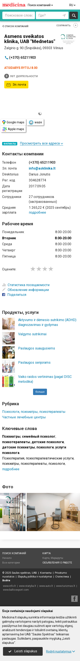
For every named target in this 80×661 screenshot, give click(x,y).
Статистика (62, 576)
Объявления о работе (57, 562)
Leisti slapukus (23, 651)
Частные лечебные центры (24, 417)
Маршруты (57, 558)
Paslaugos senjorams (34, 362)
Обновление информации (25, 290)
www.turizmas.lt (65, 585)
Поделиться (14, 295)
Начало (7, 558)
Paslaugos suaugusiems (36, 348)
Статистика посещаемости (25, 285)
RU (72, 5)
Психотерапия (13, 458)
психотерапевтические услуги (50, 458)
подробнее (37, 212)
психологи (56, 464)
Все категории (11, 562)
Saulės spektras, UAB (24, 572)
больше (40, 391)
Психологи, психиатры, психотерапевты (33, 412)
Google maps (13, 122)
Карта (46, 553)
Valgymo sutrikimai (32, 334)
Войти (6, 580)
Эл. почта (16, 85)
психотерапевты (34, 464)
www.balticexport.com (16, 589)
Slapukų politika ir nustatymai (35, 576)
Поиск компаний (41, 5)
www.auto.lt (46, 585)
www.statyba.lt (27, 585)
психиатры (10, 464)
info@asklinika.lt (42, 168)
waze (35, 122)
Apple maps (13, 129)
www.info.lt (9, 585)
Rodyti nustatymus (60, 651)
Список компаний (15, 26)
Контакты (46, 572)
